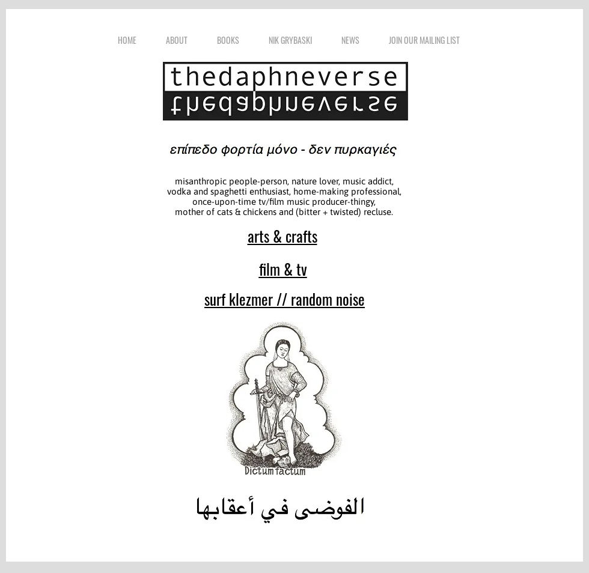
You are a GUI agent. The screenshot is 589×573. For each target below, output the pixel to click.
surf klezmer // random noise (284, 299)
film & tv (283, 269)
